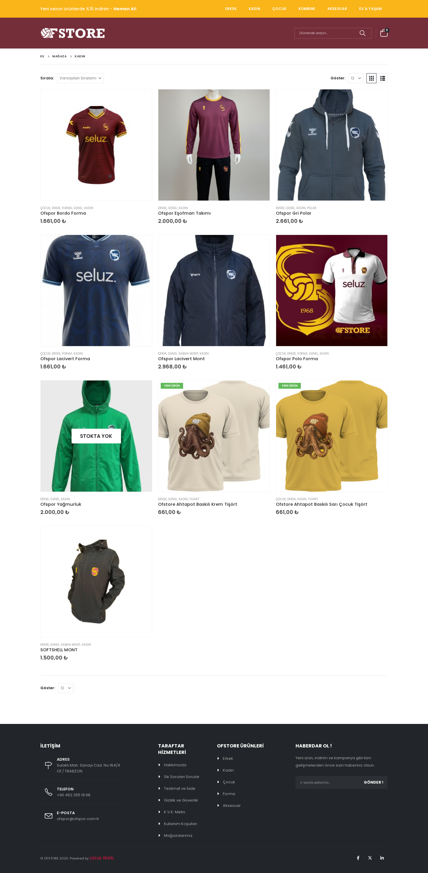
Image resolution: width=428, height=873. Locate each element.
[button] (371, 78)
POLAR (311, 208)
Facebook (358, 858)
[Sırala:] (80, 78)
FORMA (67, 208)
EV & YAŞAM (370, 8)
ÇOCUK (279, 8)
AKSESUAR (337, 8)
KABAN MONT (188, 353)
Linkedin (382, 858)
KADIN (255, 8)
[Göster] (356, 78)
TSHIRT (194, 499)
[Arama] (362, 33)
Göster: (338, 78)
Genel (78, 208)
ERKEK (231, 8)
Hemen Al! (125, 9)
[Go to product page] (96, 145)
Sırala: (47, 78)
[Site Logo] (72, 33)
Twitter (370, 858)
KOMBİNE (306, 8)
